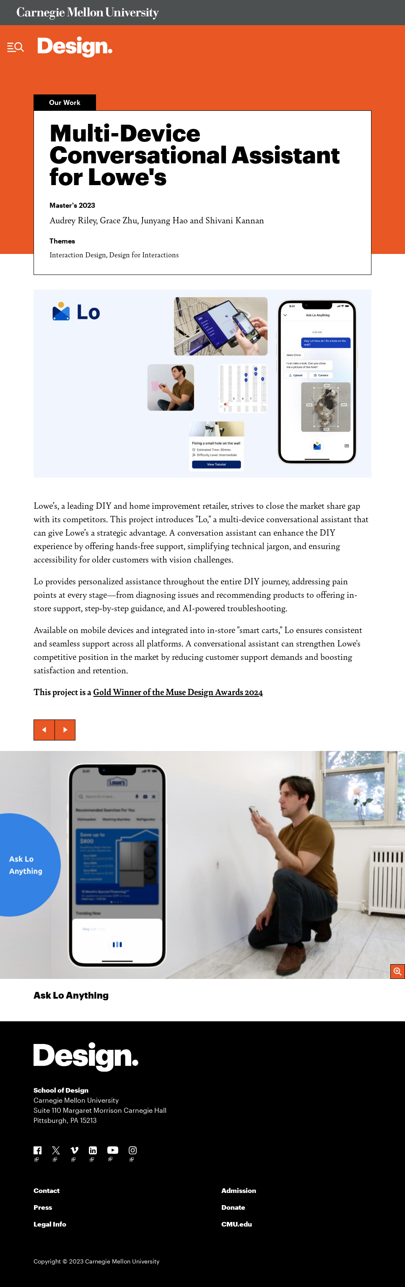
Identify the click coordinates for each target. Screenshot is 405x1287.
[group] (202, 886)
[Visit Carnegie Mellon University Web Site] (202, 15)
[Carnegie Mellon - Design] (86, 1058)
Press (43, 1207)
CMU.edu (236, 1224)
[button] (44, 729)
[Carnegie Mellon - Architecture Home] (75, 47)
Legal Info (50, 1224)
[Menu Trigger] (16, 47)
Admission (238, 1190)
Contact (47, 1190)
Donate (233, 1207)
